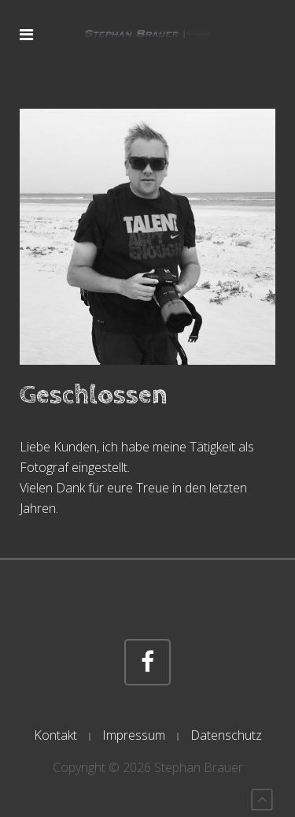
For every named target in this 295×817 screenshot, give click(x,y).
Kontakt (55, 735)
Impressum (133, 735)
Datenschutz (226, 735)
